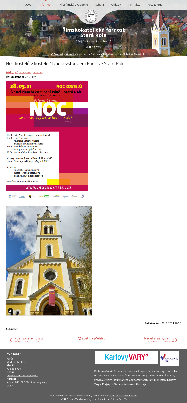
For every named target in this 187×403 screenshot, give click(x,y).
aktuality (38, 72)
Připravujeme (23, 72)
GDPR (10, 385)
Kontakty (134, 4)
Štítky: (10, 72)
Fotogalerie (155, 4)
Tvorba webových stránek (89, 399)
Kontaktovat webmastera (123, 395)
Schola (99, 4)
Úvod (28, 4)
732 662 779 (14, 368)
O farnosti (45, 4)
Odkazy (116, 4)
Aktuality (70, 54)
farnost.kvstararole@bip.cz (22, 375)
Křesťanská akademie (74, 4)
